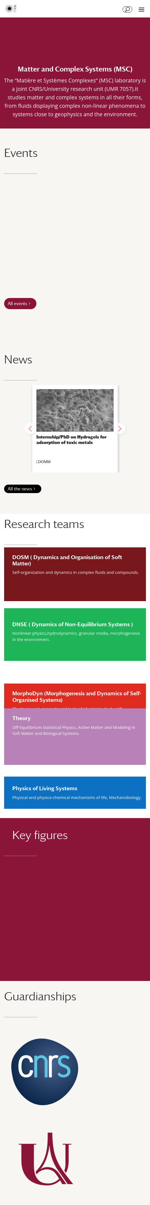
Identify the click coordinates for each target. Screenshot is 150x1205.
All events (17, 303)
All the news (20, 488)
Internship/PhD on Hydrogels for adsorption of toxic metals (71, 439)
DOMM (44, 462)
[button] (30, 428)
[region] (75, 428)
